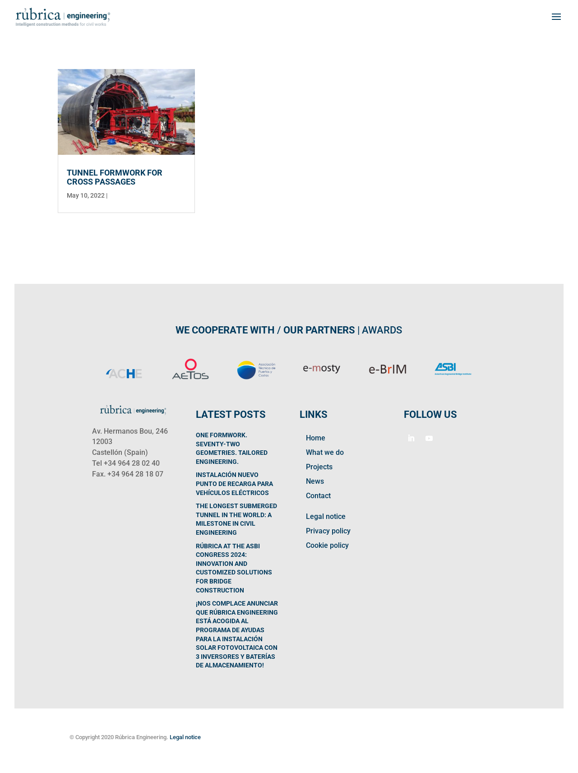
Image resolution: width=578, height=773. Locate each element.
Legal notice (326, 516)
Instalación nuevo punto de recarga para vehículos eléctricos (234, 483)
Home (315, 438)
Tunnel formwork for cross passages (114, 177)
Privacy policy (328, 531)
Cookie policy (327, 545)
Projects (319, 467)
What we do (325, 452)
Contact (318, 495)
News (315, 481)
